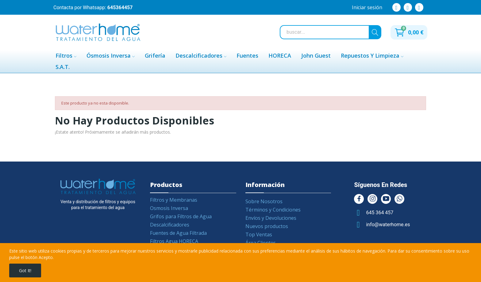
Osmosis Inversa (169, 208)
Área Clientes (260, 243)
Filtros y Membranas (173, 200)
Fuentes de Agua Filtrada (178, 233)
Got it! (25, 270)
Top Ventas (258, 234)
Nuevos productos (266, 226)
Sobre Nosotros (264, 201)
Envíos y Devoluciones (270, 218)
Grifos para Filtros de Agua (181, 216)
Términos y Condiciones (273, 210)
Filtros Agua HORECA (174, 241)
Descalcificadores (169, 225)
